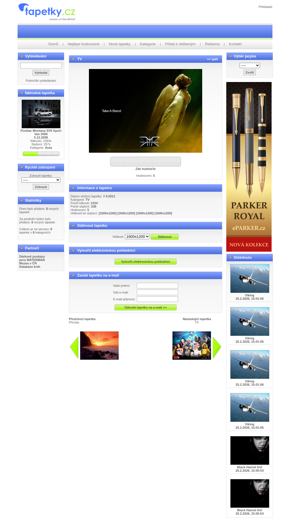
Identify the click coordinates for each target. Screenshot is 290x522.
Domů (53, 44)
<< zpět (212, 59)
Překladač (265, 6)
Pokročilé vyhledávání (41, 80)
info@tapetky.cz (166, 362)
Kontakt (235, 44)
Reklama (212, 44)
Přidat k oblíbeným (180, 44)
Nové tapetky (120, 44)
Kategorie (148, 44)
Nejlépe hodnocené (83, 44)
